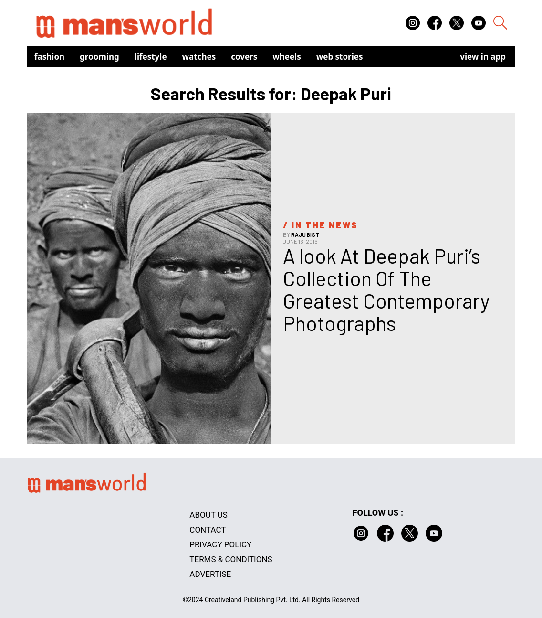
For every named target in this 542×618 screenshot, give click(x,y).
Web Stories (339, 56)
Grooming (99, 56)
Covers (244, 56)
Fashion (49, 56)
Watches (199, 56)
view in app (483, 56)
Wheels (286, 56)
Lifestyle (151, 56)
